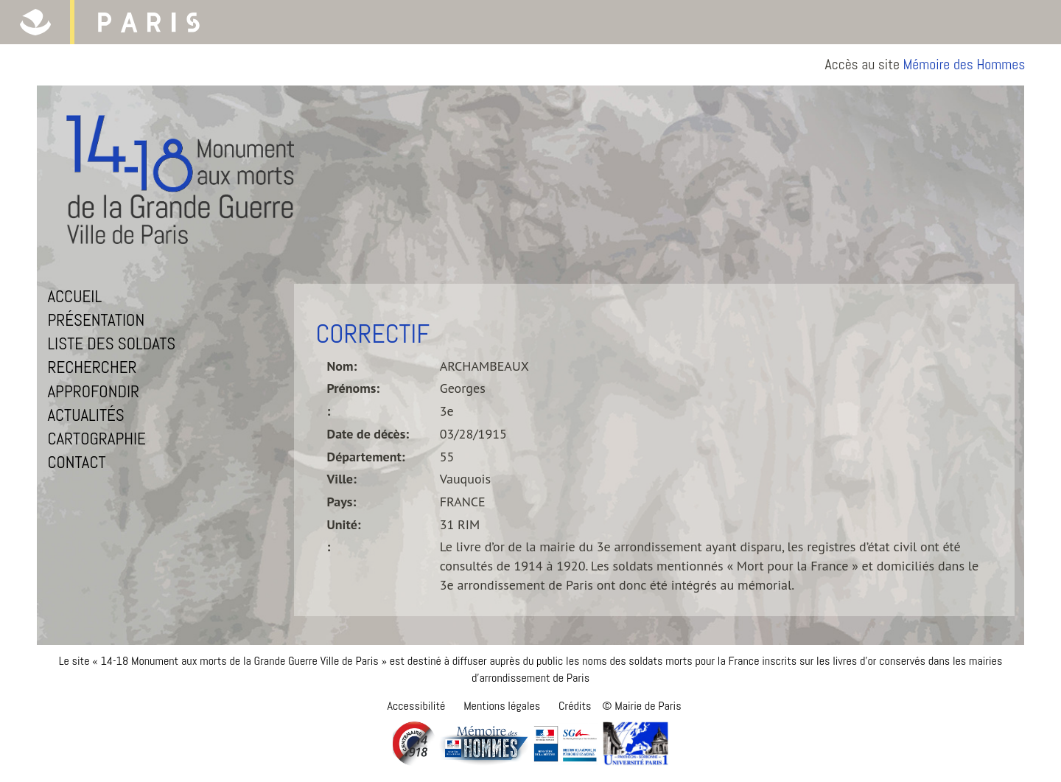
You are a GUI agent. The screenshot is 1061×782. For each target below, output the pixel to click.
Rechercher (91, 367)
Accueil (74, 296)
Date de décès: (368, 433)
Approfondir (93, 391)
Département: (366, 456)
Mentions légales (501, 705)
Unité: (344, 524)
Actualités (85, 415)
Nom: (342, 365)
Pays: (342, 501)
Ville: (342, 478)
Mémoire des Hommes (964, 64)
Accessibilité (416, 705)
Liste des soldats (111, 343)
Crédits (574, 705)
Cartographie (96, 438)
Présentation (95, 320)
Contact (76, 462)
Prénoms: (353, 388)
